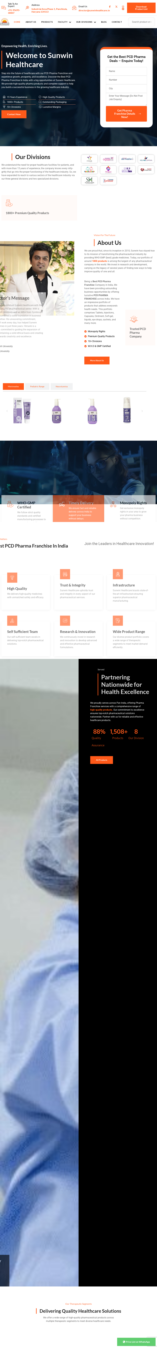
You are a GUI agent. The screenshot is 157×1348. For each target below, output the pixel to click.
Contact (117, 22)
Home (17, 22)
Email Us (83, 6)
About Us (31, 22)
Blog (104, 22)
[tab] (13, 386)
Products (47, 22)
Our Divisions (86, 22)
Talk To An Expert (13, 4)
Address (36, 4)
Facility (64, 22)
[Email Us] (74, 8)
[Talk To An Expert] (3, 8)
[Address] (27, 8)
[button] (7, 411)
